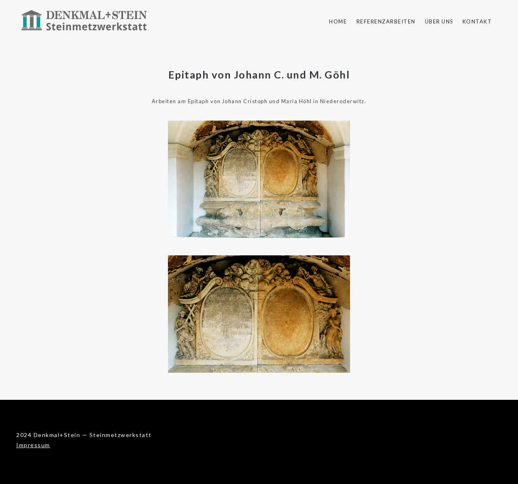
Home (338, 21)
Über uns (439, 21)
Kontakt (477, 21)
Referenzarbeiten (386, 21)
